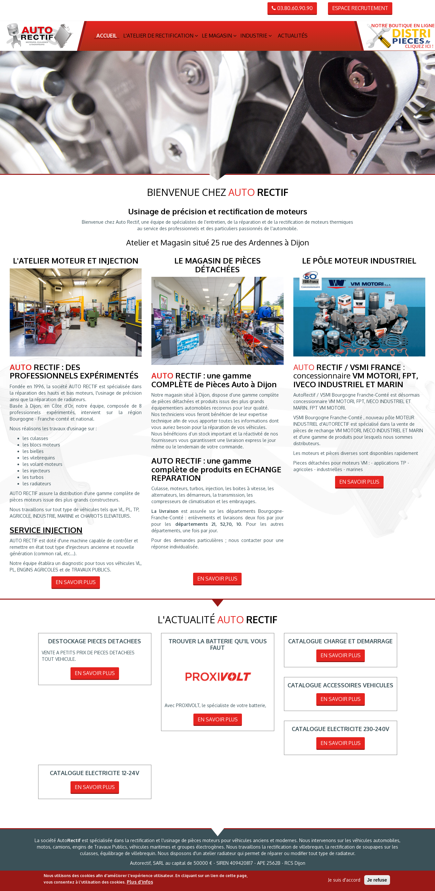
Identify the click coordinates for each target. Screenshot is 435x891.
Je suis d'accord (344, 880)
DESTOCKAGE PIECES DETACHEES (94, 643)
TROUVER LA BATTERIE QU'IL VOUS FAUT (218, 646)
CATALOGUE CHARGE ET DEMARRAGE (340, 643)
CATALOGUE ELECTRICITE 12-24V (94, 774)
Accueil (106, 36)
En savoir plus (76, 584)
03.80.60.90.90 (292, 8)
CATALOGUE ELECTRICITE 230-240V (340, 731)
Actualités (293, 36)
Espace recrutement (360, 8)
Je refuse (377, 880)
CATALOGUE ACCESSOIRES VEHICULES (340, 687)
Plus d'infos (140, 882)
